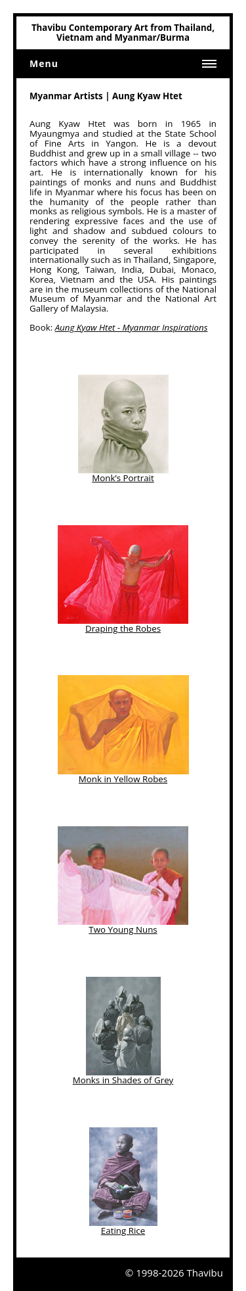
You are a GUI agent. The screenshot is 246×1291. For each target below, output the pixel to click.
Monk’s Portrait (123, 478)
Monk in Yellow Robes (123, 779)
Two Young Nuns (123, 929)
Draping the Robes (123, 628)
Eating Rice (123, 1230)
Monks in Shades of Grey (123, 1080)
